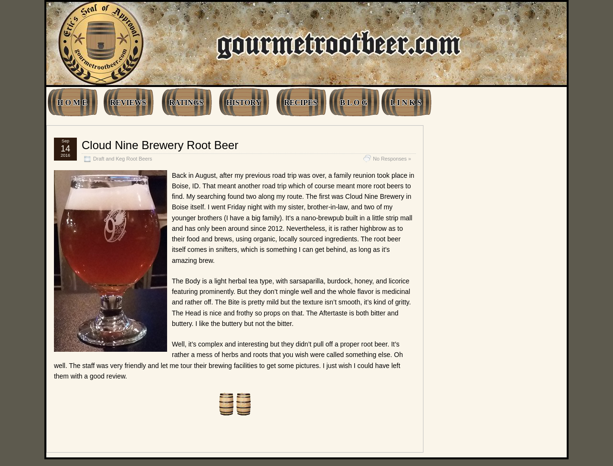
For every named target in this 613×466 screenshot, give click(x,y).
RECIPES (300, 102)
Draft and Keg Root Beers (122, 159)
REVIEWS (128, 102)
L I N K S (406, 102)
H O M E (72, 102)
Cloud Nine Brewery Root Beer (160, 145)
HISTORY (243, 102)
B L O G (353, 102)
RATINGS (186, 102)
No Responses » (392, 159)
